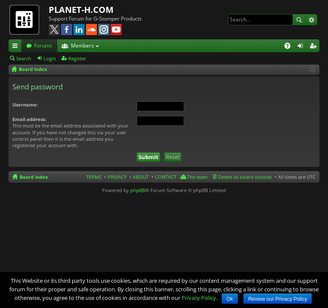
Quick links (16, 47)
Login (50, 58)
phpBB (137, 190)
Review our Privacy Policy (277, 299)
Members (82, 45)
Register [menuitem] (314, 47)
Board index (34, 177)
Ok (229, 299)
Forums (43, 45)
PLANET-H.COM (81, 9)
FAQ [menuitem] (290, 47)
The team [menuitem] (197, 177)
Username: (25, 104)
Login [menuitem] (302, 47)
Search (299, 20)
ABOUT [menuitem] (141, 177)
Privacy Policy (199, 298)
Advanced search (311, 20)
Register (77, 58)
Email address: (29, 119)
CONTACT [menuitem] (165, 177)
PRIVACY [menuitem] (117, 177)
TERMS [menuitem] (93, 177)
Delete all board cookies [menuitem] (245, 177)
